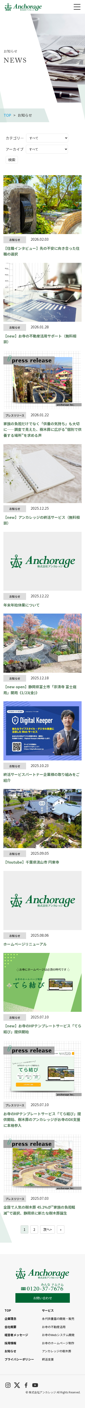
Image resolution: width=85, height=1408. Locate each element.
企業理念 (10, 1318)
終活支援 (48, 1359)
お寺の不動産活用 (54, 1327)
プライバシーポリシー (19, 1359)
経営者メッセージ (16, 1335)
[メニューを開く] (77, 7)
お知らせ (10, 1351)
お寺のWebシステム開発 (58, 1335)
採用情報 (10, 1343)
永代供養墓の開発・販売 (58, 1318)
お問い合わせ (42, 1298)
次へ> (47, 1229)
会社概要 (10, 1327)
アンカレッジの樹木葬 (56, 1351)
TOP (7, 115)
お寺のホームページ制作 (58, 1343)
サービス (48, 1310)
